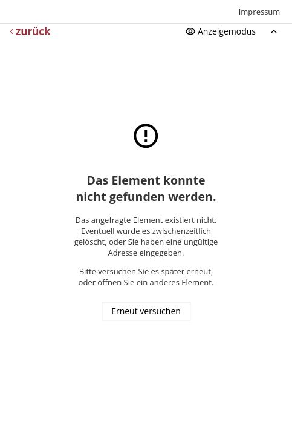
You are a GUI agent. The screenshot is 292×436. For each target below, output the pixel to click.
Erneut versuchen (146, 311)
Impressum (260, 11)
